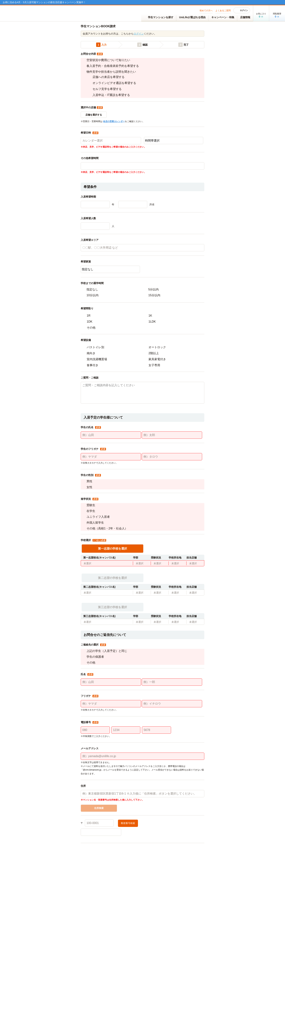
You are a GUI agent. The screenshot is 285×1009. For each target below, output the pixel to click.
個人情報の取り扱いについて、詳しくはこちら (105, 910)
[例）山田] (111, 456)
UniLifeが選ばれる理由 (192, 17)
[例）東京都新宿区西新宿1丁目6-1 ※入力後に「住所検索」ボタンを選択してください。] (142, 815)
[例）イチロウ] (172, 725)
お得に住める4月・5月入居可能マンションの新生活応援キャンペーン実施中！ (44, 2)
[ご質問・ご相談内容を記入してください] (142, 414)
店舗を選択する (93, 136)
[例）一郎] (172, 703)
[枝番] (184, 862)
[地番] (142, 862)
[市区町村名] (142, 853)
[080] (95, 751)
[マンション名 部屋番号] (142, 871)
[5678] (156, 751)
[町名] (184, 853)
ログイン (242, 10)
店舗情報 (245, 17)
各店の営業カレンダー (114, 143)
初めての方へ (206, 10)
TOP (41, 24)
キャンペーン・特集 (222, 17)
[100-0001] (99, 844)
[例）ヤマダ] (111, 478)
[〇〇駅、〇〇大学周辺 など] (142, 269)
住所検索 (99, 829)
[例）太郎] (172, 456)
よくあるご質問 (223, 10)
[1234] (126, 751)
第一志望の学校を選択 (112, 570)
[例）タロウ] (172, 478)
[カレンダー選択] (111, 162)
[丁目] (101, 862)
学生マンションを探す (158, 17)
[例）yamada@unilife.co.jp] (142, 777)
